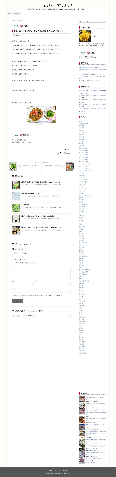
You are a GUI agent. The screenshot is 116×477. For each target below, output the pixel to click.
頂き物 (82, 346)
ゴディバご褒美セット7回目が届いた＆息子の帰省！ (92, 108)
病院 (82, 287)
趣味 (82, 326)
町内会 (81, 283)
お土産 (81, 127)
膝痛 (81, 303)
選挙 (81, 332)
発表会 (81, 290)
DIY (81, 121)
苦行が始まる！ (25, 204)
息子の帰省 (83, 256)
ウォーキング (83, 152)
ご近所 (81, 146)
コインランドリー (84, 164)
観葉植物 (82, 317)
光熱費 (82, 206)
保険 (81, 197)
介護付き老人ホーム (85, 195)
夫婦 (81, 231)
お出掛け (82, 125)
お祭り (81, 137)
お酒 (81, 141)
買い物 (82, 321)
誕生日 (81, 319)
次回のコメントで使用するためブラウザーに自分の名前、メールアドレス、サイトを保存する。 (38, 295)
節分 (81, 296)
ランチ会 (82, 186)
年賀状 (81, 238)
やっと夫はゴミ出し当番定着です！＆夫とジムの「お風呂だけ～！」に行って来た (96, 433)
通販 (81, 330)
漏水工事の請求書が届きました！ (31, 193)
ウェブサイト (15, 288)
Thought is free (66, 473)
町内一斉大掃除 (84, 281)
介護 (81, 193)
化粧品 (81, 209)
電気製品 (82, 341)
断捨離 (82, 263)
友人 (81, 211)
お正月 (81, 132)
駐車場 (81, 348)
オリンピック (83, 157)
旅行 (81, 265)
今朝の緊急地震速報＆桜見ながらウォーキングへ (91, 74)
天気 (81, 224)
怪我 (81, 251)
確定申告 (82, 294)
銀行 (81, 337)
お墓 (81, 130)
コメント (14, 266)
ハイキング (83, 179)
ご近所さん (83, 148)
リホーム (82, 191)
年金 (81, 240)
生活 (22, 20)
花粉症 (81, 305)
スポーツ (82, 177)
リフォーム (83, 188)
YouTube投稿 (83, 123)
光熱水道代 (83, 204)
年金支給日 (83, 242)
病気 (81, 285)
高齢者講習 (83, 353)
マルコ (68, 153)
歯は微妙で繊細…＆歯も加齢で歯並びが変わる (91, 67)
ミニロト (82, 184)
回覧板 (81, 215)
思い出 (81, 249)
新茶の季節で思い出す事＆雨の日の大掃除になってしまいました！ (40, 182)
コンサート (83, 166)
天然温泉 (82, 227)
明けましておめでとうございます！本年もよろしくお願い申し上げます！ (42, 227)
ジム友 (82, 175)
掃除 (81, 258)
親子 (81, 314)
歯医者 (82, 276)
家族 (81, 236)
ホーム (16, 20)
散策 (81, 260)
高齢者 (81, 350)
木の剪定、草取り (84, 272)
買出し (81, 323)
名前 (13, 281)
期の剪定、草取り (84, 269)
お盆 (81, 134)
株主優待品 (83, 274)
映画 (81, 267)
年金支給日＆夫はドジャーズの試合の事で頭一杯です (92, 99)
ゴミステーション (84, 168)
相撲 (81, 292)
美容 (81, 299)
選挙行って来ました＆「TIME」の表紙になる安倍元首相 (37, 216)
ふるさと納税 (83, 150)
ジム (82, 173)
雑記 (82, 339)
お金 (81, 143)
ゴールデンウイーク (85, 170)
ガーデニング (83, 161)
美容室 (82, 301)
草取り (81, 308)
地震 (81, 218)
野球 (81, 335)
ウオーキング (83, 155)
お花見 (81, 139)
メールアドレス (37, 281)
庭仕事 (82, 247)
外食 (81, 220)
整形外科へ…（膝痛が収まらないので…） (90, 80)
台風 (81, 213)
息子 (82, 254)
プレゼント (83, 182)
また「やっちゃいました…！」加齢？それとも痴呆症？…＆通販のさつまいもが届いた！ (96, 412)
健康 (81, 200)
